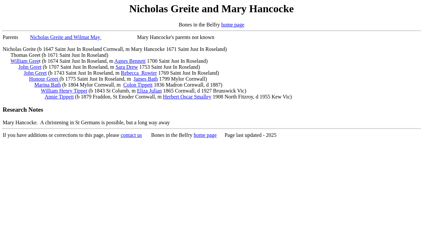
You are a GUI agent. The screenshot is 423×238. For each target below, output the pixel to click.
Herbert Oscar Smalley (187, 96)
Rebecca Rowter (139, 73)
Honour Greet (44, 79)
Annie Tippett (59, 96)
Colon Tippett (137, 85)
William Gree (25, 61)
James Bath (146, 79)
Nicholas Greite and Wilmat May (65, 37)
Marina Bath (47, 85)
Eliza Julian (149, 91)
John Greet (30, 67)
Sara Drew (126, 67)
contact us (131, 135)
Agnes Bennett (130, 61)
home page (232, 24)
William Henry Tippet (64, 91)
